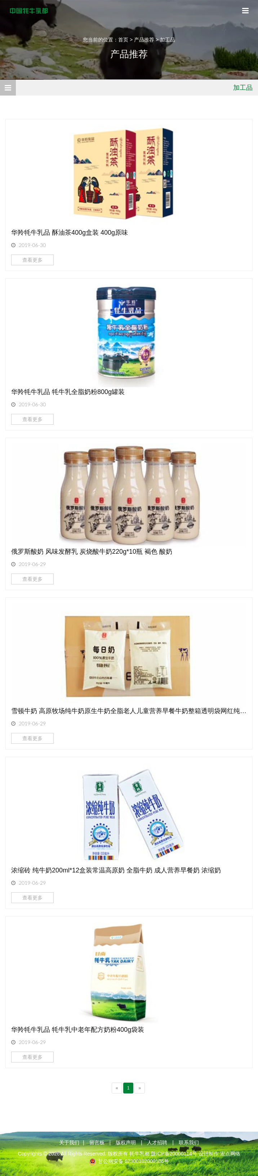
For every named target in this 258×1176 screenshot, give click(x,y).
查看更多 (32, 260)
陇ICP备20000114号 (174, 1154)
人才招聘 (157, 1142)
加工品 (167, 40)
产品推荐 (144, 40)
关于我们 (69, 1142)
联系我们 (189, 1142)
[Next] (139, 1088)
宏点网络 (230, 1154)
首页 (123, 40)
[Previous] (117, 1088)
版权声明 (126, 1142)
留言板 (96, 1142)
